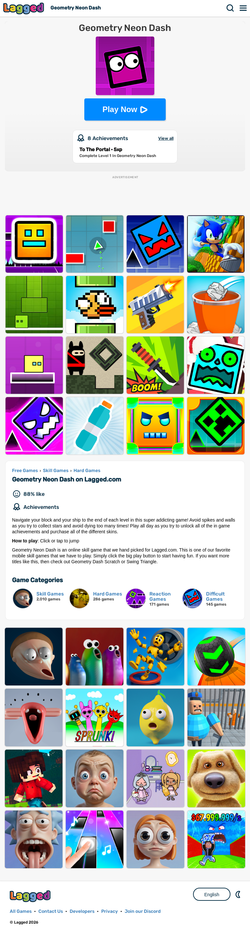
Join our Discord (143, 911)
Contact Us (50, 911)
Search (230, 8)
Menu (243, 8)
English (211, 894)
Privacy (109, 911)
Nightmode (238, 894)
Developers (82, 911)
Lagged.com (31, 896)
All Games (21, 911)
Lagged (24, 8)
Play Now (120, 109)
